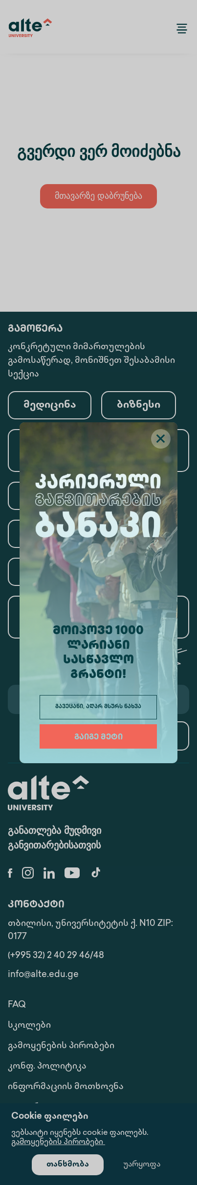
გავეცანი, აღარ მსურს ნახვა (98, 707)
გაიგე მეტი (98, 738)
